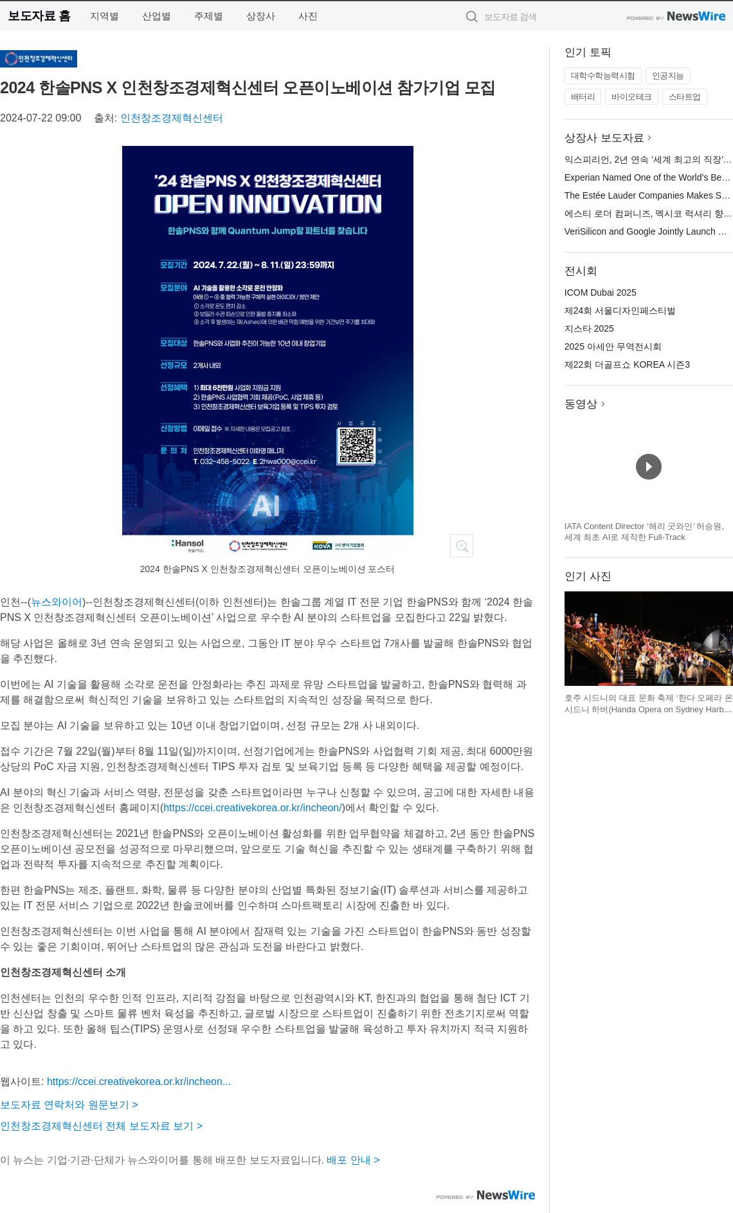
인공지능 (668, 75)
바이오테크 (631, 97)
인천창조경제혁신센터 (171, 117)
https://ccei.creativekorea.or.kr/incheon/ (252, 807)
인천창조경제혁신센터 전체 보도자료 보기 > (101, 1125)
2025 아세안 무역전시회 (613, 346)
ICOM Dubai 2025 (601, 292)
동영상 (581, 404)
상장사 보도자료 (604, 138)
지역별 (104, 15)
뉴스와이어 (56, 602)
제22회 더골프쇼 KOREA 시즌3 (627, 364)
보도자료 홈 (39, 15)
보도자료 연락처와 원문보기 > (69, 1104)
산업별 (156, 15)
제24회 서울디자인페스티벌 (620, 310)
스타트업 (685, 97)
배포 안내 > (353, 1160)
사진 (308, 15)
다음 (722, 638)
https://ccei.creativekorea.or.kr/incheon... (139, 1081)
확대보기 (461, 545)
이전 (575, 638)
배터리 (583, 97)
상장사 (260, 15)
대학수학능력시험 (603, 75)
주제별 (208, 15)
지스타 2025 (589, 328)
